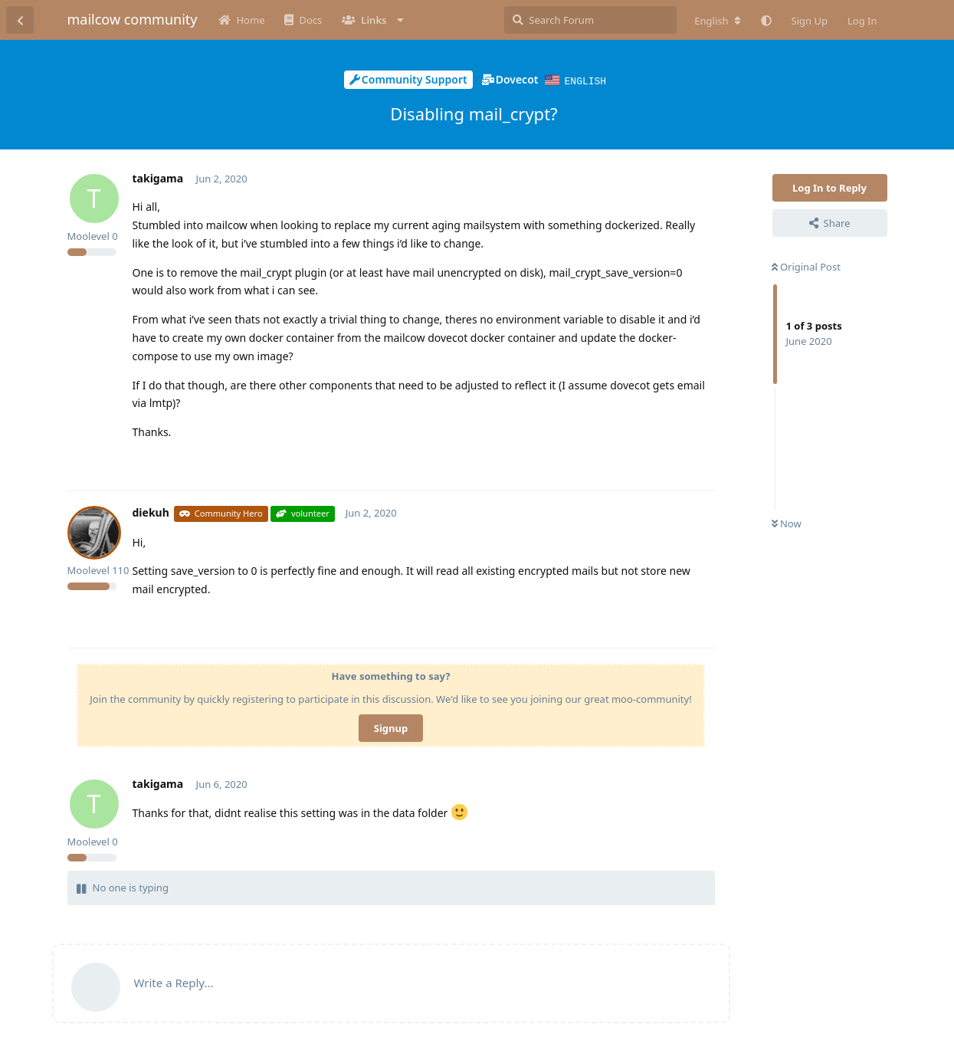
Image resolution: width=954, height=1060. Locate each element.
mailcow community (132, 19)
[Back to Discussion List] (20, 20)
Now (787, 523)
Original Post (806, 266)
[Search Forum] (590, 20)
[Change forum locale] (717, 20)
